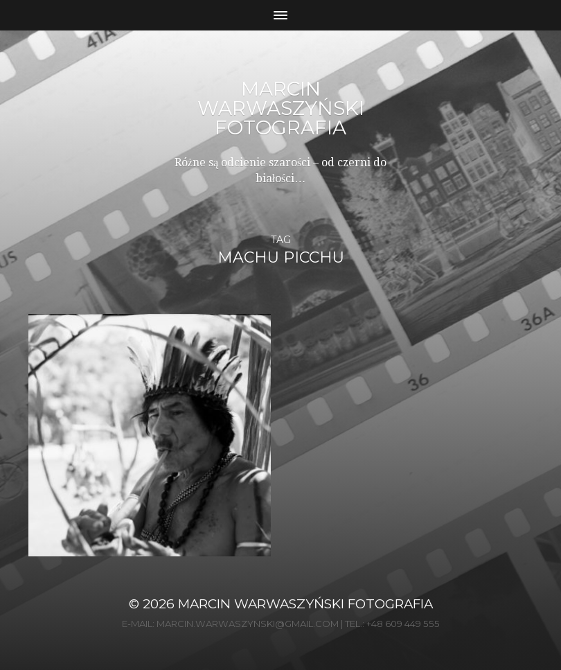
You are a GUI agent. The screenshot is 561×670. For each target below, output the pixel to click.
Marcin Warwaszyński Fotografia (280, 108)
